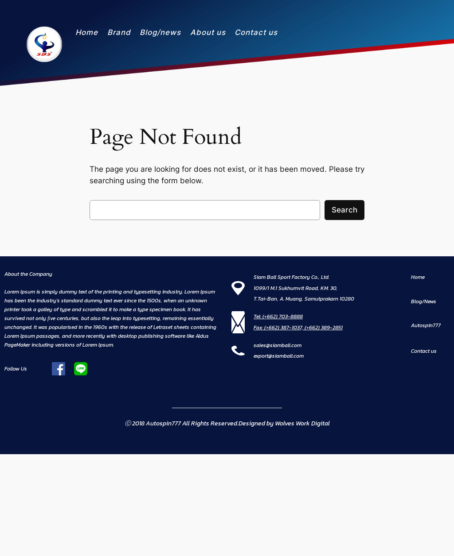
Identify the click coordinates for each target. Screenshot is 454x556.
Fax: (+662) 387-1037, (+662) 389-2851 (298, 328)
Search (344, 209)
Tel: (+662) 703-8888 (278, 316)
